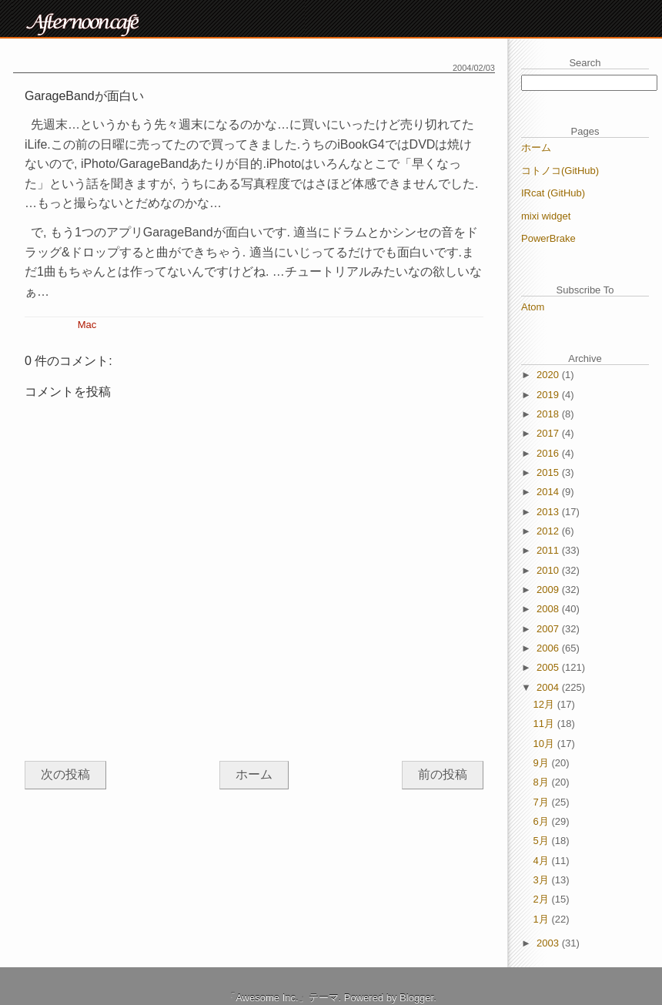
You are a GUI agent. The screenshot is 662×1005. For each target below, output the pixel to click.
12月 (545, 704)
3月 (542, 880)
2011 (549, 550)
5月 (542, 840)
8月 (542, 782)
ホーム (254, 774)
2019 (549, 394)
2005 (549, 667)
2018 (549, 414)
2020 (549, 374)
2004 (549, 687)
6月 (542, 821)
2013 (549, 512)
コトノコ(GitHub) (560, 170)
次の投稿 (65, 774)
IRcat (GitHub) (553, 193)
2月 (542, 899)
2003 (549, 943)
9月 (542, 763)
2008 (549, 609)
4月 (542, 860)
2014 (549, 491)
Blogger (416, 997)
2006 (549, 648)
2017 (549, 433)
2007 (549, 629)
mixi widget (545, 216)
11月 (545, 723)
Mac (87, 324)
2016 (549, 453)
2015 (549, 472)
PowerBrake (548, 238)
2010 (549, 570)
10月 (545, 743)
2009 (549, 589)
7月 (542, 802)
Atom (532, 307)
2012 (549, 531)
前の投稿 (442, 774)
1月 (542, 919)
